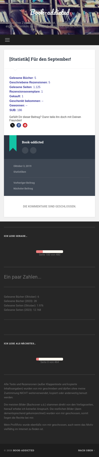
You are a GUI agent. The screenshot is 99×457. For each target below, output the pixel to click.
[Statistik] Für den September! (40, 59)
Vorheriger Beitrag (24, 182)
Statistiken (19, 171)
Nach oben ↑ (86, 450)
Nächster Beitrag (23, 188)
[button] (12, 125)
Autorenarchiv (25, 150)
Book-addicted (49, 12)
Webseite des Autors (33, 150)
